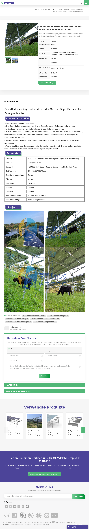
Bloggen (6, 525)
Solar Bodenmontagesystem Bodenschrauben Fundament (14, 433)
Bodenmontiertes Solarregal (34, 316)
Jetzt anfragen (45, 82)
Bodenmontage (77, 9)
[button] (83, 430)
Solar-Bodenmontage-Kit (58, 316)
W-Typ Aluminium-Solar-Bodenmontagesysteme (74, 433)
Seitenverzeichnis (16, 525)
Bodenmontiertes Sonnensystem (18, 322)
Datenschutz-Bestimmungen (34, 525)
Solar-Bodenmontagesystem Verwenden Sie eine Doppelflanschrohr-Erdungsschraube (31, 351)
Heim (54, 9)
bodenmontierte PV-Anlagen (17, 319)
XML (47, 525)
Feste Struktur (63, 9)
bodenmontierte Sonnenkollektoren (45, 319)
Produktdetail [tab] (11, 101)
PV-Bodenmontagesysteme (44, 322)
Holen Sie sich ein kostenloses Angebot (43, 474)
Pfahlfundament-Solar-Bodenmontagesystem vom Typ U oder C (34, 433)
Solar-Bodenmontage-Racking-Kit (53, 433)
